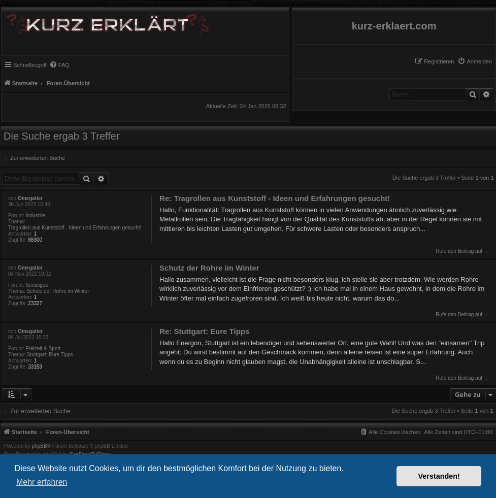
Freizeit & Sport (42, 348)
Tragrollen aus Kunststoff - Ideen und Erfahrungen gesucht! (74, 227)
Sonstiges (36, 285)
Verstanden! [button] (439, 476)
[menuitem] (474, 61)
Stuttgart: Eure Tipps (50, 354)
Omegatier (30, 198)
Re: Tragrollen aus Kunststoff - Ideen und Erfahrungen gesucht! (274, 198)
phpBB (39, 446)
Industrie (35, 215)
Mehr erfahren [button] (42, 482)
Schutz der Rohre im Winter (58, 291)
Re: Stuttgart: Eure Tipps (204, 331)
